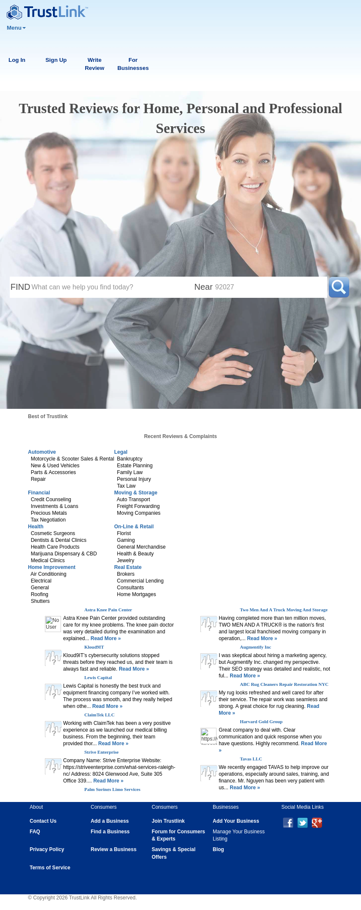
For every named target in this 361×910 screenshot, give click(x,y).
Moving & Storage (135, 493)
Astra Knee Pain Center (108, 609)
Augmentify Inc (255, 646)
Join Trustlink (168, 821)
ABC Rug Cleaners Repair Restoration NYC (284, 684)
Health (36, 527)
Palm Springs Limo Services (112, 789)
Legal (120, 452)
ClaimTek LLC (99, 714)
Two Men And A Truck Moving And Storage (284, 609)
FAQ (35, 832)
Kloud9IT (94, 646)
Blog (218, 849)
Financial (39, 493)
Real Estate (128, 567)
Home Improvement (51, 567)
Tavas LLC (251, 758)
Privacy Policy (47, 849)
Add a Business (110, 821)
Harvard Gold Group (261, 721)
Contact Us (43, 821)
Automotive (42, 452)
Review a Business (113, 849)
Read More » (105, 638)
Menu (16, 28)
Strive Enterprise (101, 752)
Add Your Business (236, 821)
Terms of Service (50, 868)
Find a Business (110, 832)
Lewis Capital (98, 677)
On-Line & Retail (133, 527)
